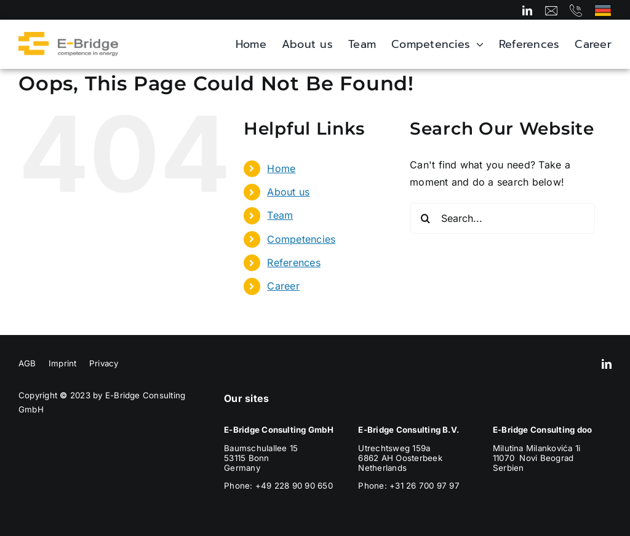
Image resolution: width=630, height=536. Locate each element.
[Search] (425, 218)
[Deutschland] (603, 9)
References (293, 262)
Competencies (301, 239)
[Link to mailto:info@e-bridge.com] (551, 10)
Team (280, 215)
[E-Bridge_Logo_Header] (68, 37)
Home (281, 168)
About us (288, 192)
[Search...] (502, 218)
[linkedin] (527, 10)
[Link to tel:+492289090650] (576, 10)
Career (283, 286)
